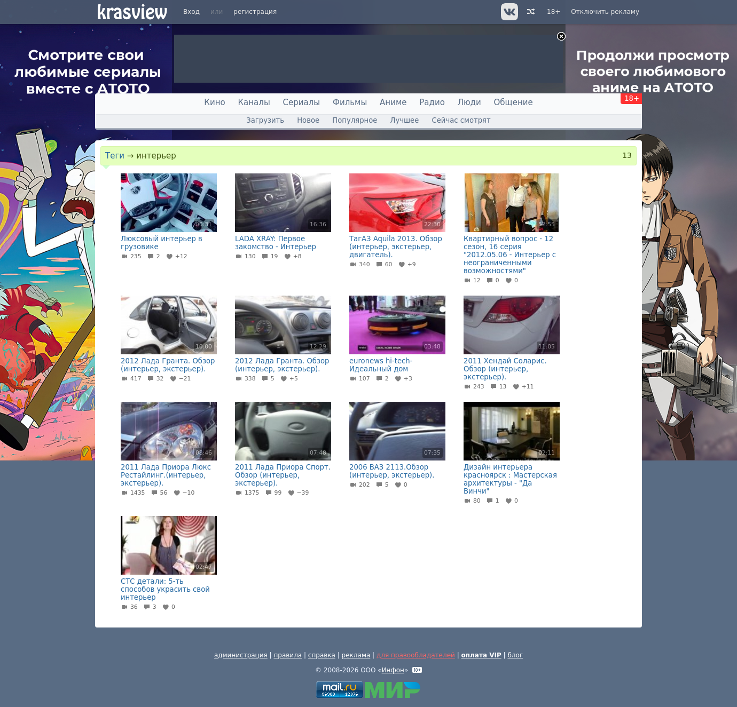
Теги (114, 156)
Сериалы (301, 102)
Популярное (354, 120)
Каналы (254, 102)
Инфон (393, 670)
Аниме (393, 102)
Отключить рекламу (605, 11)
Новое (308, 120)
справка (321, 655)
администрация (241, 655)
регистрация (255, 11)
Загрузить (265, 120)
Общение (513, 102)
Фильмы (350, 102)
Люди (469, 102)
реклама (356, 655)
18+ (553, 11)
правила (287, 655)
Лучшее (404, 120)
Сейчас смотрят (461, 120)
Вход (191, 11)
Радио (432, 102)
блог (515, 655)
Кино (214, 102)
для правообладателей (416, 655)
